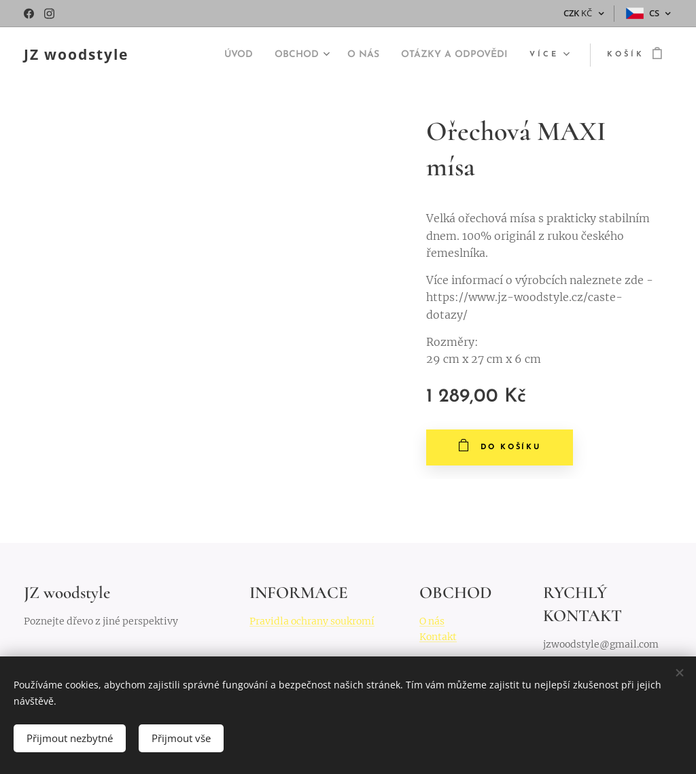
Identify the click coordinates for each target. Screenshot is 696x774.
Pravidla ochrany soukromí (312, 620)
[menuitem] (206, 55)
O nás (432, 620)
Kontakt (438, 636)
